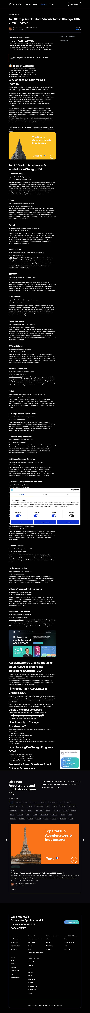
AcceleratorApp (39, 704)
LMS (29, 949)
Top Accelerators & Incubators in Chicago (23, 70)
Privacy (13, 964)
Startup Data (32, 942)
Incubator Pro (32, 986)
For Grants (14, 949)
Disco (30, 975)
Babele (30, 972)
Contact (48, 942)
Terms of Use (15, 970)
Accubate (31, 962)
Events (30, 946)
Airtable (30, 965)
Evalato (30, 982)
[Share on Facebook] (77, 29)
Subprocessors (15, 977)
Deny (22, 522)
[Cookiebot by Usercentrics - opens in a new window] (72, 490)
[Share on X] (80, 29)
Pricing (51, 4)
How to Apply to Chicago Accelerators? (22, 72)
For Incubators (15, 946)
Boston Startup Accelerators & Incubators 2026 (25, 718)
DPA (12, 974)
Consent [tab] (21, 494)
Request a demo (75, 4)
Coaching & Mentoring (35, 939)
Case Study (67, 949)
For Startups (14, 942)
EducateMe (31, 979)
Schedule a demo (72, 922)
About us (49, 939)
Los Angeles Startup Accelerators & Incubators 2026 (26, 717)
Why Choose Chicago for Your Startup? (23, 69)
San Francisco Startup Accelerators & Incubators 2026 (27, 715)
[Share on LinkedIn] (78, 29)
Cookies (13, 967)
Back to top (64, 40)
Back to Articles (14, 14)
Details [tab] (45, 494)
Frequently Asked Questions (19, 76)
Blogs (66, 946)
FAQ (65, 939)
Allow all (68, 522)
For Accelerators (16, 939)
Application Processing (35, 952)
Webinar (48, 949)
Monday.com (32, 989)
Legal (12, 960)
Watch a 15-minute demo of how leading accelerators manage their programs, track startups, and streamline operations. (70, 762)
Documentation (69, 942)
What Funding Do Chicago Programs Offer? (24, 74)
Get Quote (49, 946)
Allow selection (45, 522)
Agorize (30, 969)
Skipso (30, 993)
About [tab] (68, 494)
